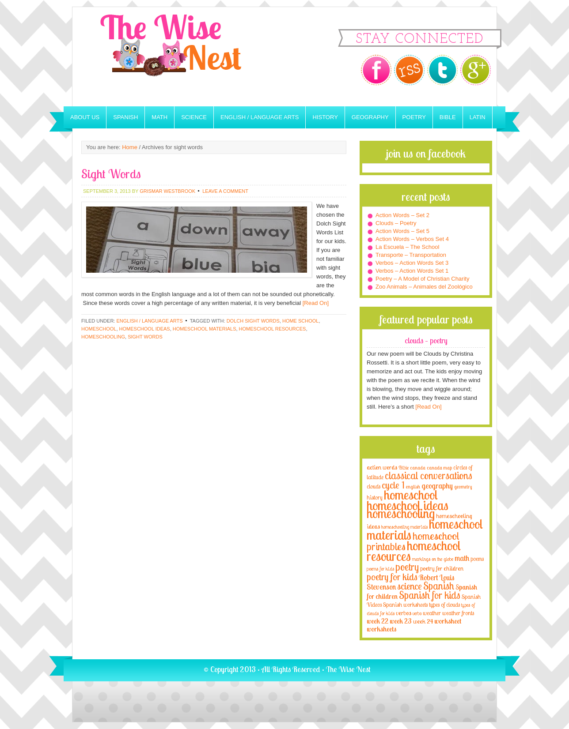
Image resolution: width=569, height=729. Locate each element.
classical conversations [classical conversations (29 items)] (428, 475)
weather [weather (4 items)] (432, 612)
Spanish (125, 117)
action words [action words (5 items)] (382, 467)
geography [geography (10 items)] (437, 485)
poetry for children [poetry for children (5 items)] (441, 568)
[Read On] (315, 303)
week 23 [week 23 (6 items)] (401, 621)
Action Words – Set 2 (402, 215)
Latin (478, 117)
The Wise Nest (182, 56)
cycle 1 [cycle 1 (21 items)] (393, 485)
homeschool (98, 328)
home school (300, 320)
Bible (448, 117)
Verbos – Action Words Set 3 (412, 262)
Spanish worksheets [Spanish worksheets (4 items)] (405, 604)
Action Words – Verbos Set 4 (412, 239)
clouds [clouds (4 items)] (373, 486)
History (325, 117)
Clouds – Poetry (396, 223)
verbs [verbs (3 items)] (417, 613)
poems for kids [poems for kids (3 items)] (380, 568)
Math (159, 117)
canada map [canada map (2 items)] (439, 468)
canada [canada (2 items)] (417, 468)
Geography (370, 117)
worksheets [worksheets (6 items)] (381, 629)
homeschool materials (204, 328)
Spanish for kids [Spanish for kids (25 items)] (429, 595)
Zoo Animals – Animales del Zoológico (424, 286)
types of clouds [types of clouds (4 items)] (444, 604)
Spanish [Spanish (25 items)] (438, 585)
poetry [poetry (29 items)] (407, 566)
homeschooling (103, 336)
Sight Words (111, 173)
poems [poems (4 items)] (477, 558)
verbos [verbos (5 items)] (403, 613)
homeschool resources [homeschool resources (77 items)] (414, 550)
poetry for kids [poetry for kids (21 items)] (392, 576)
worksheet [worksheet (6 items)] (447, 621)
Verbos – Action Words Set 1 (412, 270)
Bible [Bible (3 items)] (403, 467)
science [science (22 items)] (409, 586)
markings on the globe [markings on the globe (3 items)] (432, 559)
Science (194, 117)
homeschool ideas (144, 328)
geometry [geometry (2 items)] (463, 487)
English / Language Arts (259, 117)
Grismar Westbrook (167, 191)
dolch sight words (253, 320)
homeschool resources (272, 328)
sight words (145, 336)
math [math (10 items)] (462, 558)
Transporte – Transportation (411, 255)
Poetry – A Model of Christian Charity (422, 278)
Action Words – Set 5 (402, 231)
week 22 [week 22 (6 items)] (377, 621)
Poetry (414, 117)
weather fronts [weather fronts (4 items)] (458, 612)
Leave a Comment (225, 191)
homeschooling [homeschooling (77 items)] (401, 513)
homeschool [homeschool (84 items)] (411, 495)
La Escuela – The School (407, 247)
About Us (84, 117)
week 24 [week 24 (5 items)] (423, 621)
